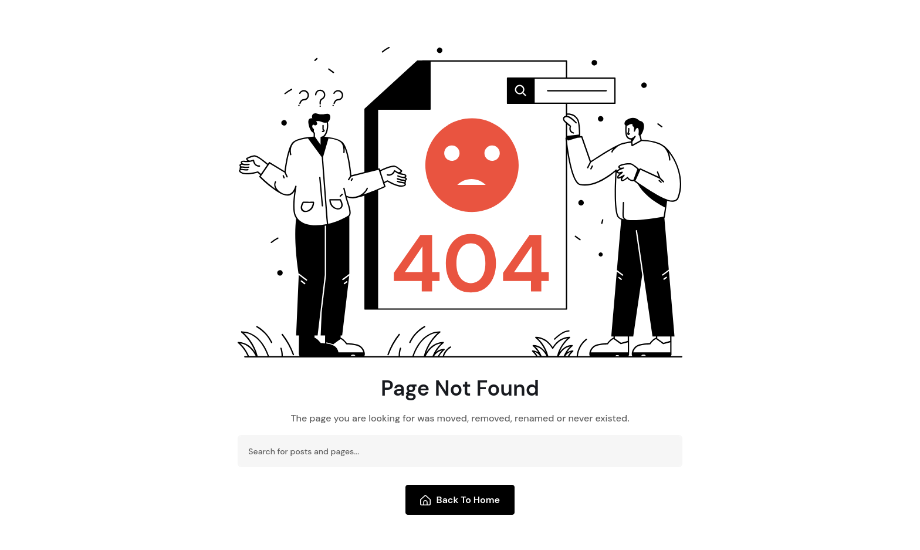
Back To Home (460, 500)
